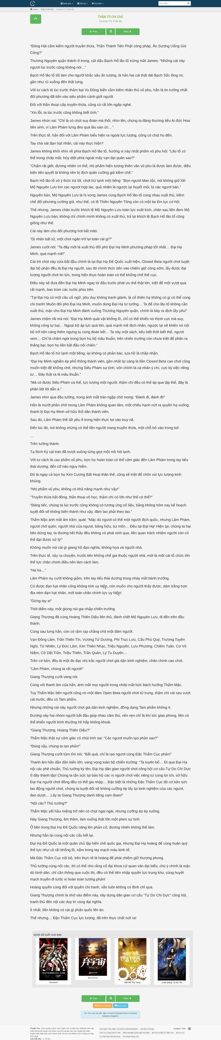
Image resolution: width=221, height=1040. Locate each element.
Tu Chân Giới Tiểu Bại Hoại (110, 1037)
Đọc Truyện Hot (44, 3)
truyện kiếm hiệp (37, 1034)
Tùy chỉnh (97, 3)
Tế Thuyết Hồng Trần (131, 1037)
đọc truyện (61, 1028)
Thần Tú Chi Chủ (110, 17)
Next (127, 31)
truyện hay (74, 1028)
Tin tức (47, 1039)
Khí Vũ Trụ (180, 1033)
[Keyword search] (172, 3)
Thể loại (82, 3)
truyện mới (47, 1031)
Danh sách (67, 3)
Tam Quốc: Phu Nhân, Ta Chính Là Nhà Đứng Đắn (119, 1029)
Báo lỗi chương (103, 1006)
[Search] (188, 3)
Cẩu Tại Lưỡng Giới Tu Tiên (110, 1033)
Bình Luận (120, 1006)
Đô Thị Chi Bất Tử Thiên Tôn (163, 1033)
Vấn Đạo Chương (147, 1029)
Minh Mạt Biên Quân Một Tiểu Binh (136, 1033)
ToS (183, 1029)
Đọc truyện (46, 1028)
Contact (177, 1029)
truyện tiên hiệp (83, 1031)
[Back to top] (189, 1029)
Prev (93, 31)
